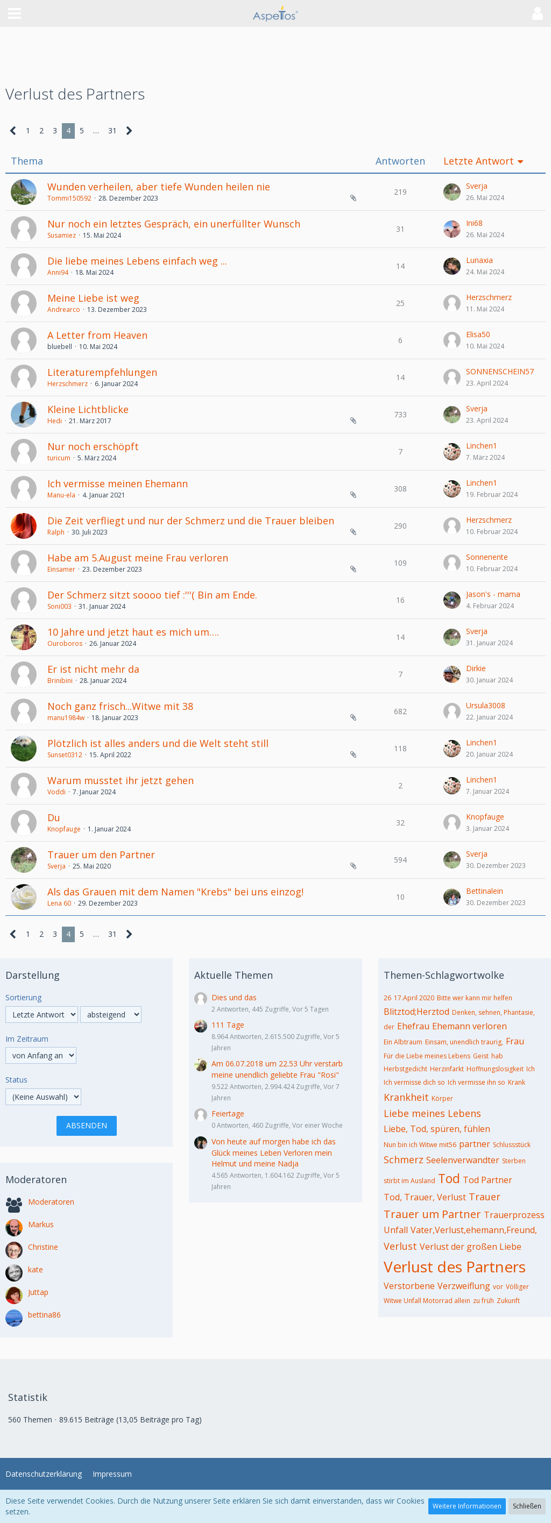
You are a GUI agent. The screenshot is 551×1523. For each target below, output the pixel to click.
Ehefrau (413, 1026)
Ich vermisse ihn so (476, 1082)
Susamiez (61, 235)
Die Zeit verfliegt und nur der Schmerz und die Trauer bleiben (190, 520)
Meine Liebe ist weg (93, 297)
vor (498, 1286)
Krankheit (406, 1097)
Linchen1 (481, 445)
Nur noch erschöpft (93, 446)
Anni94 (57, 272)
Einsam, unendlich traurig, (464, 1042)
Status (16, 1079)
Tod (449, 1178)
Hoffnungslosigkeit (495, 1068)
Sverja (477, 186)
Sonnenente (487, 557)
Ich (530, 1068)
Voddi (56, 791)
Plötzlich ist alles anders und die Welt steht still (158, 743)
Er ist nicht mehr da (93, 669)
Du (53, 817)
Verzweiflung (463, 1286)
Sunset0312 (64, 754)
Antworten (400, 161)
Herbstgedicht (405, 1068)
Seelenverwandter (462, 1160)
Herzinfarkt (447, 1068)
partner (474, 1144)
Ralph (56, 532)
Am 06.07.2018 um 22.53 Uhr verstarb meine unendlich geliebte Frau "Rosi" (277, 1069)
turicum (58, 457)
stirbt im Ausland (409, 1180)
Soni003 (59, 606)
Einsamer (61, 569)
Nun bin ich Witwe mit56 (420, 1144)
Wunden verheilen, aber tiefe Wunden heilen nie (158, 186)
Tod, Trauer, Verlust (425, 1197)
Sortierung (23, 997)
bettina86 (44, 1315)
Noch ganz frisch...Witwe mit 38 (120, 706)
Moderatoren (51, 1202)
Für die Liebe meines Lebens (427, 1056)
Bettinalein (484, 891)
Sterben (514, 1160)
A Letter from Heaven (97, 335)
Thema (27, 161)
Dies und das (234, 997)
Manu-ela (61, 495)
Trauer (484, 1196)
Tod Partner (487, 1180)
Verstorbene (409, 1286)
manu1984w (65, 717)
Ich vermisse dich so (414, 1082)
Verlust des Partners (455, 1266)
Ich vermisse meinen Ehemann (117, 483)
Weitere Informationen (467, 1506)
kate (35, 1269)
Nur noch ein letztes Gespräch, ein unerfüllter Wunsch (173, 223)
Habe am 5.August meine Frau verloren (137, 557)
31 (112, 130)
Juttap (38, 1292)
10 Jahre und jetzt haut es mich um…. (133, 631)
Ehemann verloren (469, 1026)
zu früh (483, 1300)
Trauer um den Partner (101, 854)
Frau (515, 1041)
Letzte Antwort (478, 161)
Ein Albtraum (403, 1042)
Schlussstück (512, 1144)
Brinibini (60, 680)
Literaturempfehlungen (102, 372)
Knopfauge (64, 829)
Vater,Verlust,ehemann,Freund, (474, 1230)
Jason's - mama (493, 594)
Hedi (54, 420)
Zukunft (508, 1300)
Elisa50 (478, 334)
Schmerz (403, 1159)
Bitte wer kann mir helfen (474, 997)
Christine (43, 1247)
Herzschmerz (489, 297)
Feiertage (227, 1113)
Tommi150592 (69, 198)
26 (387, 997)
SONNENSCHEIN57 (500, 371)
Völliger (517, 1286)
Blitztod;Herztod (416, 1011)
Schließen (527, 1506)
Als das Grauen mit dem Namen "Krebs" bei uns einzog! (175, 891)
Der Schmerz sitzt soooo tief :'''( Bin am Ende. (152, 594)
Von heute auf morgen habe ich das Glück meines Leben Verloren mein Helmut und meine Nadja (273, 1152)
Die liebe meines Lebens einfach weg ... (137, 260)
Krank (516, 1082)
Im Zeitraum (26, 1039)
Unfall (396, 1230)
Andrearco (63, 309)
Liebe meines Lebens (432, 1113)
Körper (442, 1098)
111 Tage (227, 1025)
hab (497, 1056)
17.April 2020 (414, 997)
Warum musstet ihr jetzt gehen (120, 780)
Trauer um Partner (432, 1214)
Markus (41, 1224)
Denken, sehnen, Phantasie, (493, 1012)
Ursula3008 (485, 705)
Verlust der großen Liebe (470, 1246)
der (389, 1026)
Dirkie (476, 668)
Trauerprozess (514, 1215)
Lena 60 (59, 903)
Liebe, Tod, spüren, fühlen (437, 1129)
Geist (481, 1056)
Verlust (400, 1246)
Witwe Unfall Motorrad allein (427, 1300)
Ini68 (474, 223)
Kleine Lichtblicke (88, 409)
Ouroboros (64, 643)
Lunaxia (479, 260)
